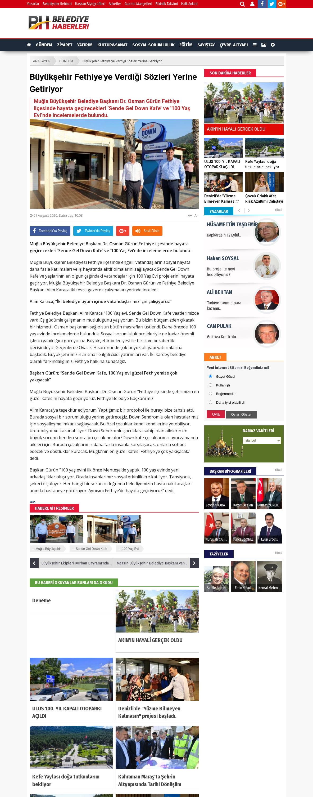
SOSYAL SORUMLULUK (153, 45)
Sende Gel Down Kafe (91, 549)
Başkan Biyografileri (90, 4)
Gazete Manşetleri (138, 4)
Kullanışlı (223, 385)
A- (196, 215)
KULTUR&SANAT (112, 45)
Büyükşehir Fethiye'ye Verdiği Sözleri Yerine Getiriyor (122, 61)
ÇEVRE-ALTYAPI (234, 45)
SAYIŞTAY (206, 45)
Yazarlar (33, 4)
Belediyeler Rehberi (57, 4)
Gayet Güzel (225, 377)
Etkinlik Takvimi (167, 4)
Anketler (115, 4)
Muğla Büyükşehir (48, 549)
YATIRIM (85, 45)
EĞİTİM (186, 45)
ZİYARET (64, 45)
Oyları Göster (241, 414)
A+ (190, 215)
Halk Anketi (189, 4)
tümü (278, 210)
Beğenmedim (226, 394)
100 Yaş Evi (130, 549)
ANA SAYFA (41, 61)
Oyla (216, 414)
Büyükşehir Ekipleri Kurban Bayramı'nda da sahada (72, 563)
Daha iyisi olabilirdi (230, 402)
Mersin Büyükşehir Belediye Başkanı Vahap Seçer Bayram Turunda (158, 563)
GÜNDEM (44, 45)
